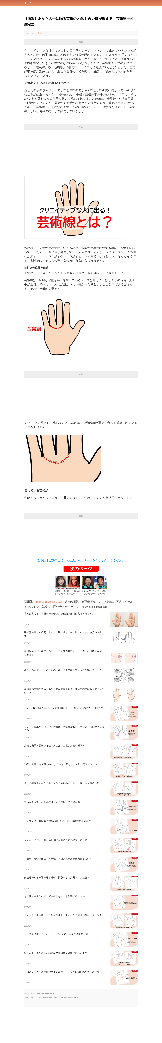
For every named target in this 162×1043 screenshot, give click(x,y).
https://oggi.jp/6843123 (48, 637)
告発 (40, 33)
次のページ (81, 604)
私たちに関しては (31, 1033)
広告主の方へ (73, 1033)
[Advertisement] (81, 63)
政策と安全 (43, 1033)
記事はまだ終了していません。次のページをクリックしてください (81, 596)
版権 (65, 1033)
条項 (50, 1033)
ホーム (28, 3)
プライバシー (57, 1033)
